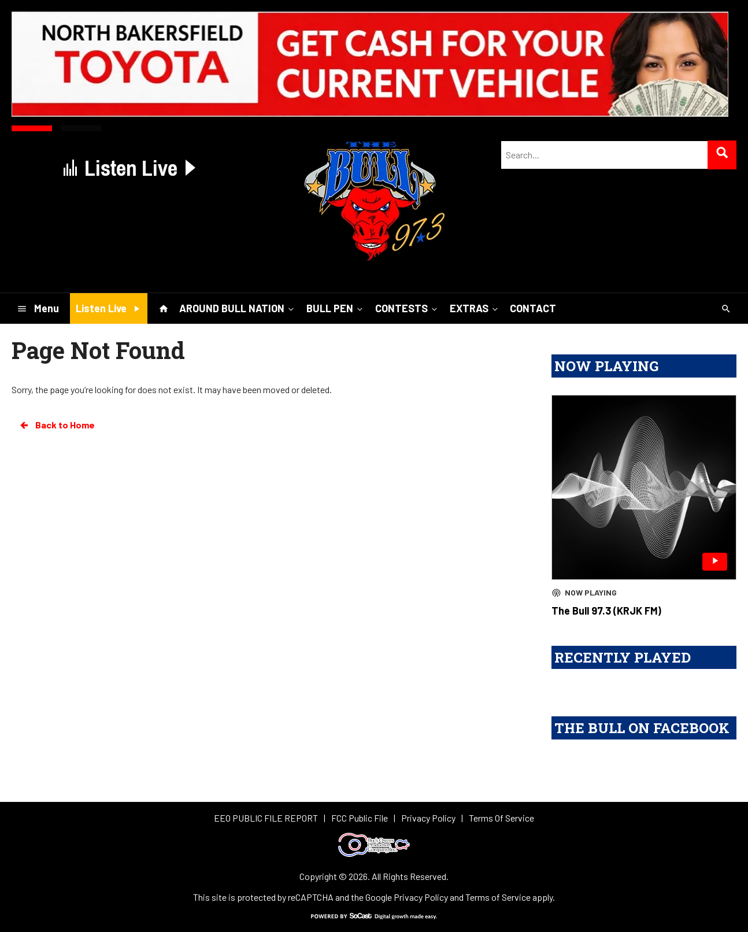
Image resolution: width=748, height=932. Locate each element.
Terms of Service (498, 897)
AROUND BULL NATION (237, 308)
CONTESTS (407, 308)
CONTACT (533, 308)
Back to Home (56, 425)
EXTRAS (475, 308)
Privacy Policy (421, 897)
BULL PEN (335, 308)
